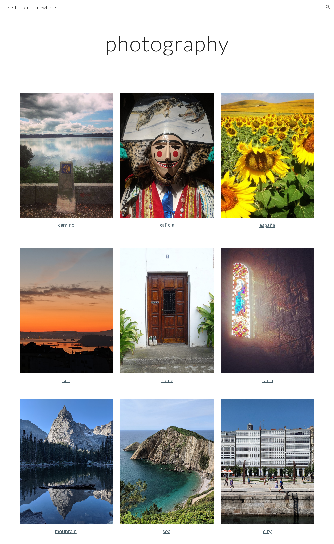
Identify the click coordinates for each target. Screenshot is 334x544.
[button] (328, 7)
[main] (167, 43)
